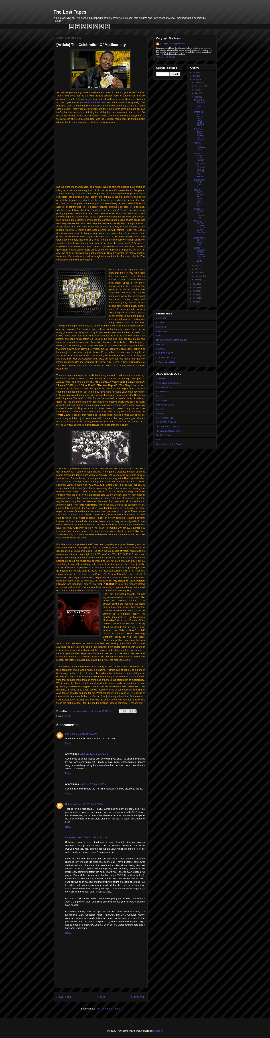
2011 (195, 298)
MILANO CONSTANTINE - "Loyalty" (199, 156)
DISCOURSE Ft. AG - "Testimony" (199, 183)
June (197, 97)
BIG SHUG (160, 323)
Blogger (159, 1030)
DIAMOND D (161, 331)
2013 (195, 291)
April (197, 269)
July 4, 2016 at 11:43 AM (96, 837)
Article (67, 716)
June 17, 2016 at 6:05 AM (90, 804)
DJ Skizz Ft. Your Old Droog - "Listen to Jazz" (199, 213)
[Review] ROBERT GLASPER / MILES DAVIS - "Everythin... (200, 227)
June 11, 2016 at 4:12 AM (83, 733)
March (197, 273)
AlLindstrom (161, 379)
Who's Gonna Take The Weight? (169, 444)
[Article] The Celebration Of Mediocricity (200, 104)
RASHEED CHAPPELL (165, 353)
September (199, 86)
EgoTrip (159, 396)
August (198, 90)
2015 (195, 284)
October (198, 83)
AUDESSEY (161, 318)
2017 (195, 76)
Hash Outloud (161, 400)
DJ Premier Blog (163, 392)
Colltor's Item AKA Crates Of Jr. (169, 383)
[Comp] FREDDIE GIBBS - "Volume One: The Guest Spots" (199, 254)
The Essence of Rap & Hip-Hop (169, 431)
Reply (68, 743)
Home (101, 996)
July (197, 93)
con (67, 733)
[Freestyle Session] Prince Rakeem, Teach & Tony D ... (199, 134)
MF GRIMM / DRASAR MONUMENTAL (172, 340)
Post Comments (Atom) (108, 1008)
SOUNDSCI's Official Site (166, 422)
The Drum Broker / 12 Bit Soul (168, 427)
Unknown (70, 804)
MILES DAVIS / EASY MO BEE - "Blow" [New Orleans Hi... (199, 197)
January (198, 280)
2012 (195, 295)
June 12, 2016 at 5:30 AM (93, 784)
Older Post (138, 996)
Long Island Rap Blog (165, 405)
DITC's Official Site (163, 387)
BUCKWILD (161, 327)
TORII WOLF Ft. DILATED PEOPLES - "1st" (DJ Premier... (199, 169)
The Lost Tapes (70, 12)
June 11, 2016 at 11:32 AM (94, 753)
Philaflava (160, 414)
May (197, 265)
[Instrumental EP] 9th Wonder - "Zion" (199, 241)
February (199, 276)
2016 (195, 80)
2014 (195, 288)
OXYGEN (160, 345)
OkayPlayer (161, 409)
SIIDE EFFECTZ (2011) (166, 362)
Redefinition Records (164, 418)
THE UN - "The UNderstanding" (199, 146)
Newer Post (63, 996)
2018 (195, 73)
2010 (195, 302)
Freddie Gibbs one (94, 102)
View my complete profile (166, 57)
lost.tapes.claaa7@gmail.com (172, 44)
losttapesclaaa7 (74, 837)
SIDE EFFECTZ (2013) (165, 358)
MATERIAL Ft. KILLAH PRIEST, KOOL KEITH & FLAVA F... (200, 118)
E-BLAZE (160, 336)
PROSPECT (161, 349)
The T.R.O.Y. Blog (163, 435)
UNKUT (159, 440)
